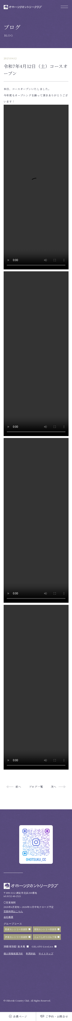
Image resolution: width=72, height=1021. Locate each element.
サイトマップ (46, 953)
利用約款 (31, 953)
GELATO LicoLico (42, 946)
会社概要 (8, 917)
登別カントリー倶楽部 (45, 929)
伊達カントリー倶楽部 (16, 937)
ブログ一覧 (36, 786)
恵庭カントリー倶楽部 (16, 929)
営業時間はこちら (13, 911)
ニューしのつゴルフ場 (45, 937)
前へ (18, 786)
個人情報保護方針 (13, 953)
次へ (53, 786)
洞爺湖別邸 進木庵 (14, 946)
